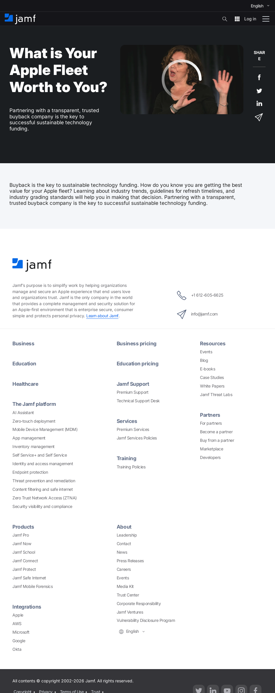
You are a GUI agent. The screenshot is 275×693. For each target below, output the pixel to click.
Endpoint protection (30, 472)
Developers (210, 457)
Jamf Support (133, 384)
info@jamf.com (197, 314)
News (122, 552)
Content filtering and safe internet (42, 489)
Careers (124, 569)
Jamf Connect (25, 560)
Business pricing (137, 343)
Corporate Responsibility (139, 603)
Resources (212, 343)
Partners (210, 415)
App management (28, 437)
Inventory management (33, 446)
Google (18, 640)
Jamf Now (21, 543)
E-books (207, 368)
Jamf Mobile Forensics (32, 586)
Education (24, 363)
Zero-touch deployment (34, 421)
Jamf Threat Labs (216, 394)
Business (23, 343)
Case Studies (212, 377)
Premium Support (132, 392)
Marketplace (211, 448)
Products (23, 527)
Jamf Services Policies (137, 437)
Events (206, 351)
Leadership (127, 534)
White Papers (212, 385)
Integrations (26, 607)
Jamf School (23, 552)
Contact (124, 543)
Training (126, 458)
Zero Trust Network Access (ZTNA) (44, 497)
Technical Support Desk (138, 400)
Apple (17, 614)
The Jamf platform (34, 404)
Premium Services (133, 429)
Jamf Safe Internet (29, 577)
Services (127, 421)
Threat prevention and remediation (43, 480)
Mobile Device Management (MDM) (45, 429)
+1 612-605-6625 (200, 295)
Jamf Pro (20, 534)
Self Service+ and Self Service (39, 454)
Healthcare (25, 384)
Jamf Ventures (130, 611)
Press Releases (130, 560)
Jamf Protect (24, 569)
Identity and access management (42, 463)
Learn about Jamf (102, 315)
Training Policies (131, 466)
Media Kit (125, 586)
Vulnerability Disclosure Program (146, 620)
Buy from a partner (217, 440)
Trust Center (128, 594)
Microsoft (21, 632)
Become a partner (216, 431)
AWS (17, 623)
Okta (16, 649)
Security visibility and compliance (42, 506)
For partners (211, 423)
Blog (204, 360)
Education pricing (137, 363)
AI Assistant (23, 412)
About (124, 527)
